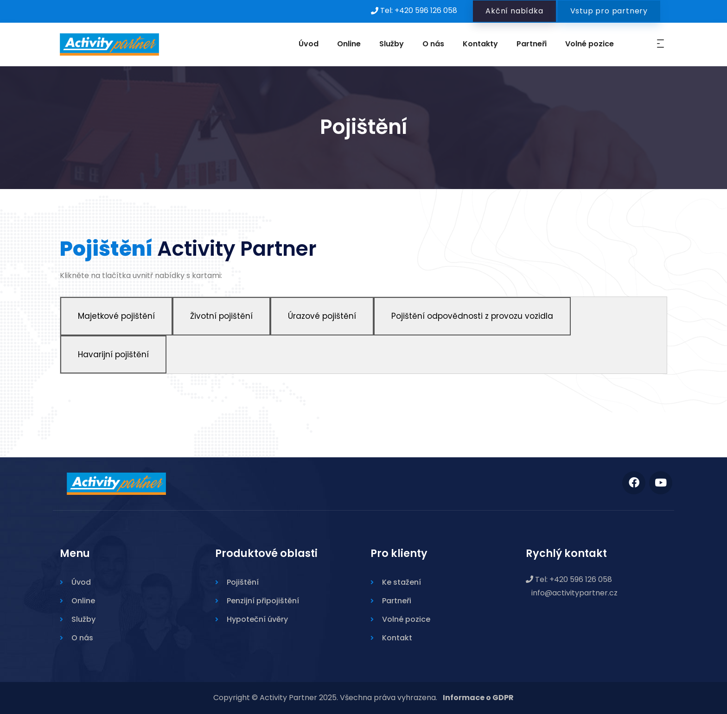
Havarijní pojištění (113, 354)
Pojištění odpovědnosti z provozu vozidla (472, 316)
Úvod (309, 43)
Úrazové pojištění (322, 316)
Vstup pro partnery (609, 11)
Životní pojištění (221, 316)
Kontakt (397, 637)
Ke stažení (401, 582)
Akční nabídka (514, 11)
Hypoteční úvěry (257, 619)
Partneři (532, 43)
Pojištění (243, 582)
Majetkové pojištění (116, 316)
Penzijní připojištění (263, 600)
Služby (391, 43)
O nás (433, 43)
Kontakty (480, 43)
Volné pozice (589, 43)
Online (349, 43)
